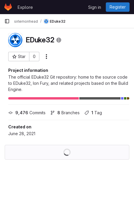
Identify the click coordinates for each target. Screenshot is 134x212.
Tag (93, 112)
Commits (27, 112)
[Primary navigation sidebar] (7, 21)
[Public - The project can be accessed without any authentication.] (58, 40)
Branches (65, 112)
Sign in (94, 7)
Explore (25, 7)
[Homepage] (8, 7)
